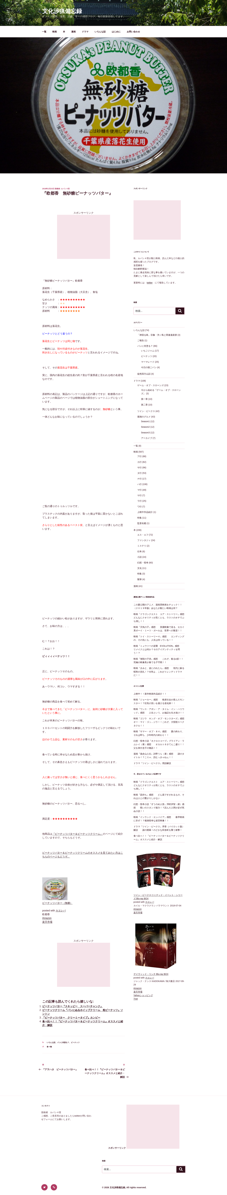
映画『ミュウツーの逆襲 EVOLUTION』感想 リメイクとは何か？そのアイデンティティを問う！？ (159, 649)
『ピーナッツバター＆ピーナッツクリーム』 (77, 834)
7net (136, 999)
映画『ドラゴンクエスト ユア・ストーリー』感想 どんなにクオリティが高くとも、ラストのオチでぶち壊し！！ (161, 617)
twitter (150, 282)
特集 (139, 517)
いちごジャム (147, 350)
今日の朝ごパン (149, 367)
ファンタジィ (144, 540)
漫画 (73, 31)
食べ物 (49, 1047)
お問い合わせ (133, 31)
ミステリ (141, 546)
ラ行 (139, 501)
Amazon (47, 918)
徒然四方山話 (144, 374)
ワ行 (139, 506)
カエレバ (61, 910)
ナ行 (139, 478)
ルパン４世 (65, 189)
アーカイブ (146, 438)
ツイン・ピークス (146, 411)
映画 (54, 31)
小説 (139, 557)
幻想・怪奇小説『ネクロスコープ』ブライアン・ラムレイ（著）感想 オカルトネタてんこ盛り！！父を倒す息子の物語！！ (159, 744)
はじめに (116, 31)
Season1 (145, 421)
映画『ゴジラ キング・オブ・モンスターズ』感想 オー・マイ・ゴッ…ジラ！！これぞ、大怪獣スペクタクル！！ (161, 722)
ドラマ (85, 31)
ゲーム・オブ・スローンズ (150, 385)
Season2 (145, 427)
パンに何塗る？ (63, 1042)
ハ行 (139, 484)
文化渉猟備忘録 (62, 11)
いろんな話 (100, 31)
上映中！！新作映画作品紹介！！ (150, 694)
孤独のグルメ (144, 416)
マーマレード (147, 362)
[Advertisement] (83, 237)
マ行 (139, 490)
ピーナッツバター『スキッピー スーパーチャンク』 (72, 1006)
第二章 (144, 404)
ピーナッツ (75, 1042)
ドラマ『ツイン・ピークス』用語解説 (152, 763)
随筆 (139, 579)
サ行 (139, 467)
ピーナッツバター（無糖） (57, 903)
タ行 (139, 473)
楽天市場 (47, 922)
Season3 (145, 432)
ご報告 (140, 340)
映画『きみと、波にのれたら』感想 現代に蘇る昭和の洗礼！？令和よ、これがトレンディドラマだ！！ (159, 671)
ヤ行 (139, 495)
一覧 (44, 31)
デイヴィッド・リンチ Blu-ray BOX (151, 974)
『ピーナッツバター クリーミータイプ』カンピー (71, 1017)
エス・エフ (142, 534)
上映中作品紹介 (145, 512)
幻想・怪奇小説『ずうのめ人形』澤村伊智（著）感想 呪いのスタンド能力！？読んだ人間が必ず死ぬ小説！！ (159, 808)
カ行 (139, 462)
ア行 (139, 456)
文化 (139, 568)
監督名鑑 (141, 523)
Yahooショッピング (143, 995)
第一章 (144, 399)
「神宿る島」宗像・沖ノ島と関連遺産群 (157, 335)
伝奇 (139, 551)
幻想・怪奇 (142, 562)
